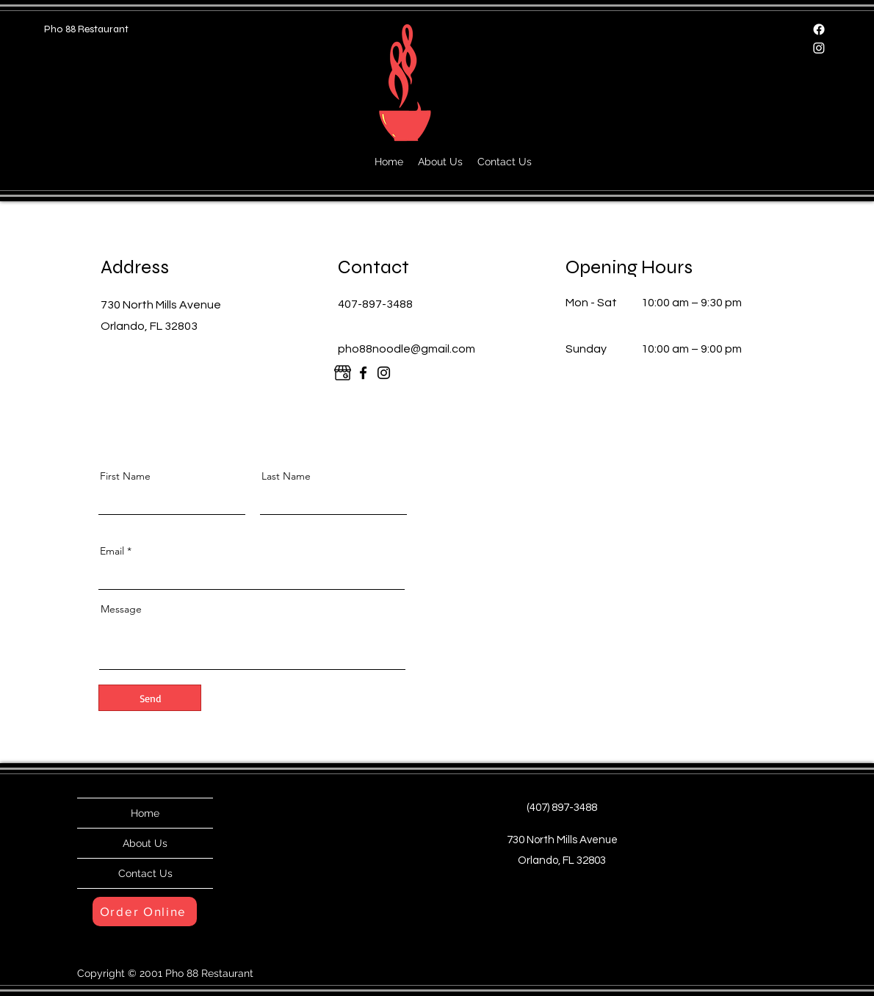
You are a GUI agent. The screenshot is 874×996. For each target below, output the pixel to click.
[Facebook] (819, 29)
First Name (125, 476)
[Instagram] (819, 47)
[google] (342, 372)
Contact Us (145, 873)
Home (145, 813)
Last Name (286, 476)
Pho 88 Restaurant (86, 29)
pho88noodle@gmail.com (406, 349)
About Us (145, 843)
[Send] (149, 698)
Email (112, 551)
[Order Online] (145, 911)
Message (121, 609)
